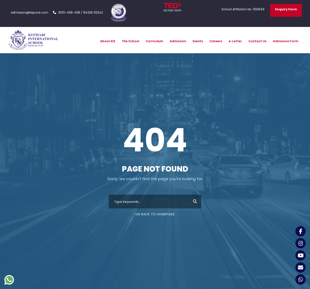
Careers (215, 41)
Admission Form (285, 41)
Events (198, 41)
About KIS (107, 41)
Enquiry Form (286, 9)
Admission (178, 41)
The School (130, 41)
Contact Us (257, 41)
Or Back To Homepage (155, 214)
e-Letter (235, 41)
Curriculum (154, 41)
